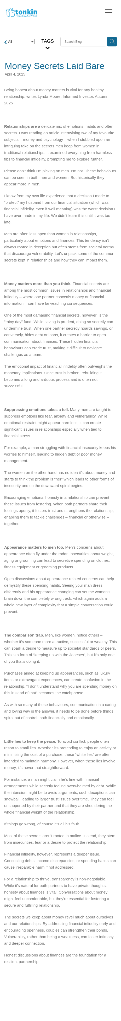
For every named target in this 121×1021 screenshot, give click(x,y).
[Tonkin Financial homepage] (54, 12)
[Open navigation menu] (108, 12)
